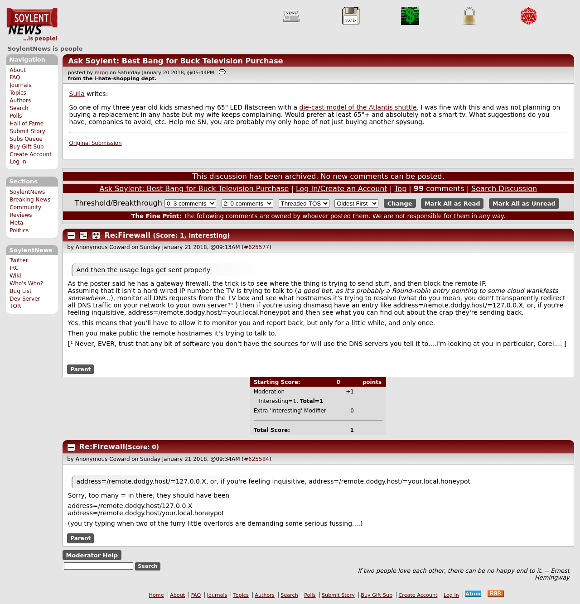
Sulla (77, 93)
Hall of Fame (27, 123)
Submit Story (27, 131)
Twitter (19, 260)
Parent (80, 369)
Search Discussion (504, 188)
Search (19, 108)
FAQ (15, 77)
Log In (18, 161)
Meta (16, 223)
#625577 (256, 247)
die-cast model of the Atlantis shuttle (358, 107)
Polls (16, 116)
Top (400, 188)
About (18, 70)
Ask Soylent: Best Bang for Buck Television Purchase (175, 61)
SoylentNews (32, 25)
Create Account (31, 154)
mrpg (101, 73)
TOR (15, 306)
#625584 (256, 459)
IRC (14, 268)
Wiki (15, 276)
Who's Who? (26, 283)
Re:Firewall (127, 235)
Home (156, 595)
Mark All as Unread (524, 203)
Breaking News (30, 200)
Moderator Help (92, 555)
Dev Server (25, 299)
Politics (19, 230)
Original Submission (95, 143)
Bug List (21, 291)
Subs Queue (26, 139)
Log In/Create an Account (341, 188)
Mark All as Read (452, 203)
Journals (20, 85)
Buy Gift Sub (27, 147)
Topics (18, 93)
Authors (20, 100)
